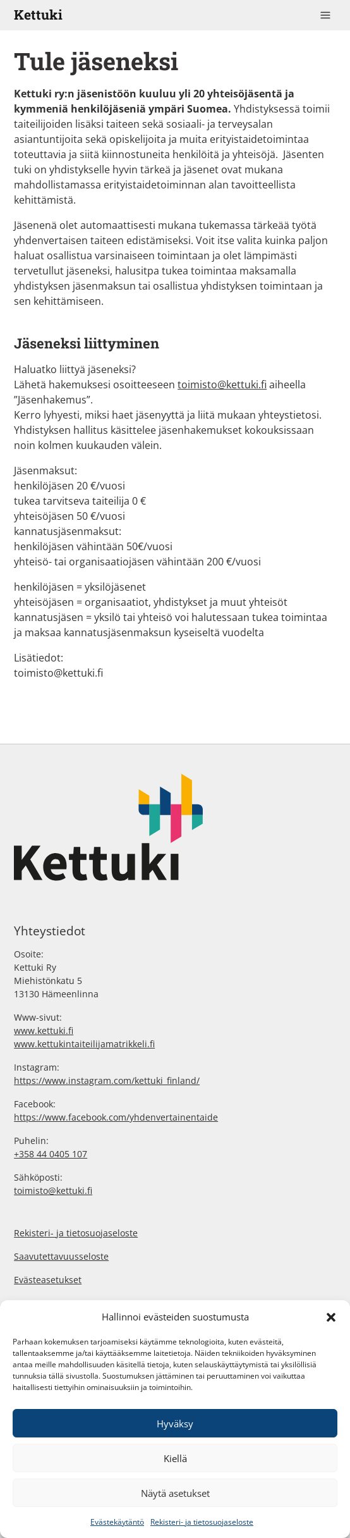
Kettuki (38, 14)
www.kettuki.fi (43, 1030)
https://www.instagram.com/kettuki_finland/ (107, 1080)
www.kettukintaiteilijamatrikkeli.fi (84, 1044)
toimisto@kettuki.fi (222, 384)
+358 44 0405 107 (50, 1154)
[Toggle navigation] (325, 15)
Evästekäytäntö (117, 1521)
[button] (331, 1316)
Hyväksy (175, 1423)
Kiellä (175, 1458)
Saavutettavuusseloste (61, 1256)
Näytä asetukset (175, 1493)
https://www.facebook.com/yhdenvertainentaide (116, 1117)
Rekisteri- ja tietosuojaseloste (201, 1521)
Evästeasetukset (47, 1280)
